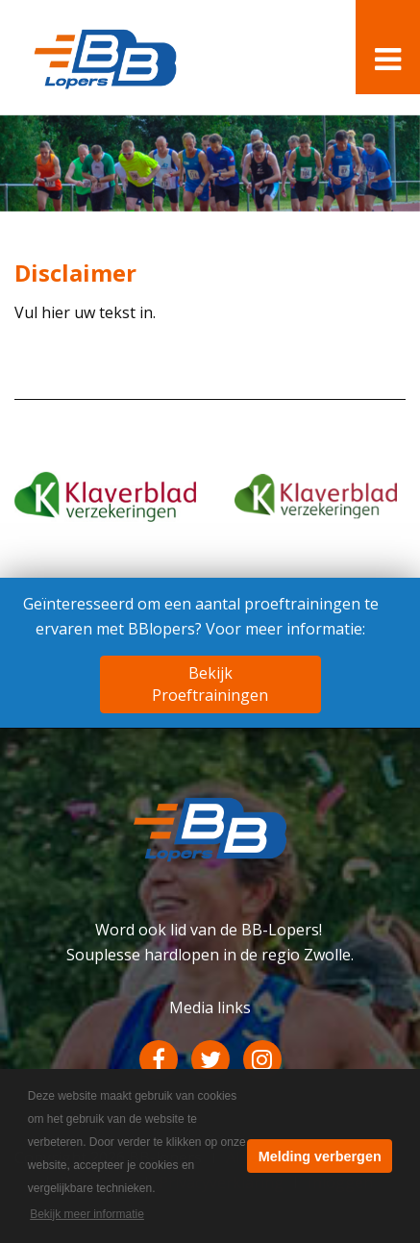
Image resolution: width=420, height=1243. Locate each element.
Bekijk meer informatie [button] (87, 1214)
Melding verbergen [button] (320, 1156)
